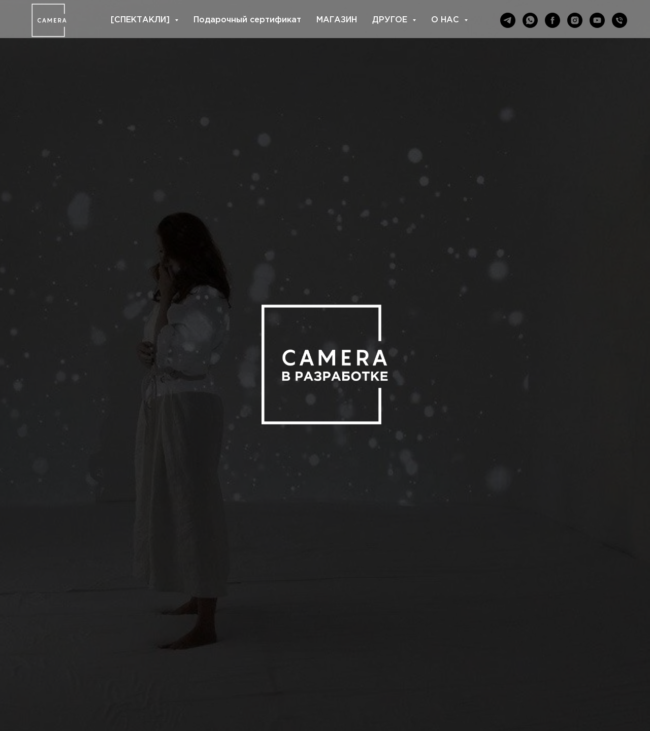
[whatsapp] (530, 20)
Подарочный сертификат (247, 20)
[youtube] (597, 20)
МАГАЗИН (336, 20)
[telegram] (507, 20)
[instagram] (574, 20)
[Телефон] (619, 20)
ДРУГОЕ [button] (391, 20)
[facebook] (552, 20)
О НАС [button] (446, 20)
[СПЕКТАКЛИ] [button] (141, 20)
